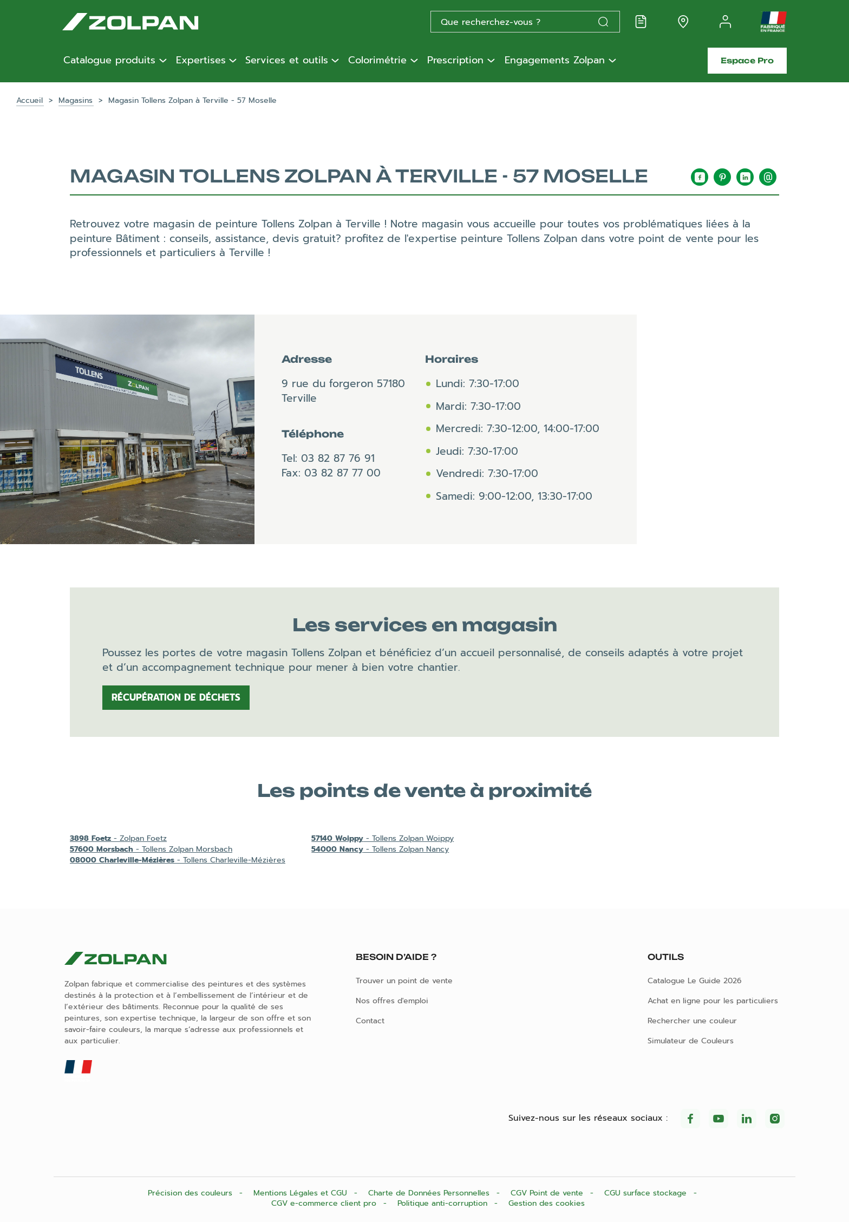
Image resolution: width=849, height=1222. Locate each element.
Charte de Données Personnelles (430, 1193)
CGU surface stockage (646, 1193)
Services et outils (286, 60)
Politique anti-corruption (443, 1203)
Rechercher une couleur (692, 1021)
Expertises (201, 60)
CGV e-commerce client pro (325, 1203)
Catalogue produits (109, 60)
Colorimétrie (377, 60)
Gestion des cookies (546, 1203)
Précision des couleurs (191, 1193)
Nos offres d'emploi (392, 1001)
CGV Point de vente (548, 1193)
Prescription (455, 60)
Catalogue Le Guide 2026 (695, 980)
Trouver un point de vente (404, 980)
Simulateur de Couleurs (691, 1041)
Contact (370, 1021)
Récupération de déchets (176, 697)
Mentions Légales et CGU (301, 1193)
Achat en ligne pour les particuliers (713, 1001)
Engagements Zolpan (555, 60)
